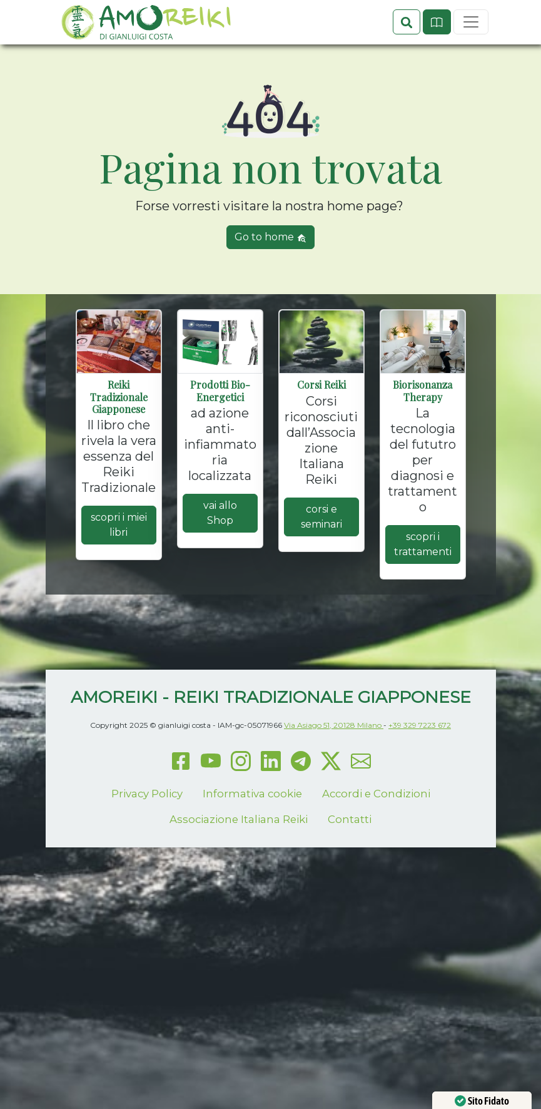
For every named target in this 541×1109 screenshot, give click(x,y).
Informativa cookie (252, 837)
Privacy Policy (147, 837)
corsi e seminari (321, 560)
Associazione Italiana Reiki (238, 863)
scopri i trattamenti (423, 588)
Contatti (350, 863)
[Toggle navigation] (470, 56)
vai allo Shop (220, 557)
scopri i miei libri (119, 569)
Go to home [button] (270, 281)
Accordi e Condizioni (376, 837)
